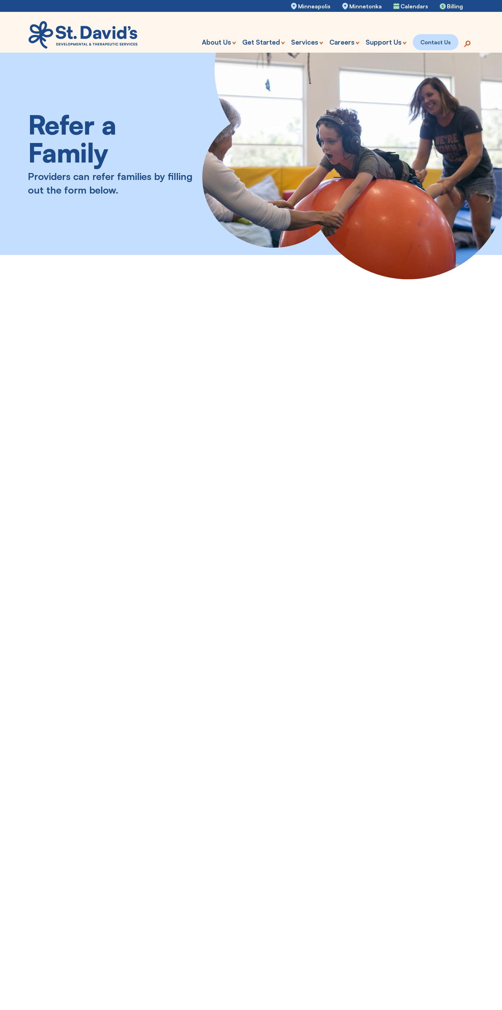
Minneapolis (314, 6)
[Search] (467, 43)
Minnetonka (365, 6)
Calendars (414, 6)
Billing (455, 6)
